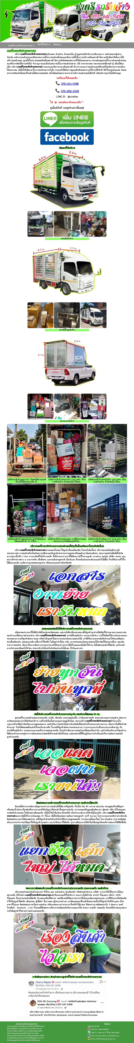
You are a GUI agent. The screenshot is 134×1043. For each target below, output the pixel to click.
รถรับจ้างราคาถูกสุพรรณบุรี (28, 1031)
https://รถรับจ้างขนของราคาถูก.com (103, 1039)
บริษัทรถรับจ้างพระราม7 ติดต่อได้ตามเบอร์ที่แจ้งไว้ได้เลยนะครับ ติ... (26, 481)
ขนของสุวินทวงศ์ (36, 1036)
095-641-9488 (70, 84)
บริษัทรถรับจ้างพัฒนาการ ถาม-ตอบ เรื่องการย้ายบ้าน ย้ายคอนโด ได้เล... (107, 540)
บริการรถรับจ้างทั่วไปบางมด (31, 1040)
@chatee (101, 1033)
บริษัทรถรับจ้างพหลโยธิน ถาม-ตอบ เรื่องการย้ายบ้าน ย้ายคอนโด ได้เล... (107, 481)
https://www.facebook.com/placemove (105, 1036)
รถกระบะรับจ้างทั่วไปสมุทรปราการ (30, 1038)
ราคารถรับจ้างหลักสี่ (31, 1026)
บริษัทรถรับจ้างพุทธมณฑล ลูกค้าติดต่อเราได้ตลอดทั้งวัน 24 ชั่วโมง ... (27, 540)
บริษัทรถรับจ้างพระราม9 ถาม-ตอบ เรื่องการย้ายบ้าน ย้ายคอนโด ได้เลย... (67, 481)
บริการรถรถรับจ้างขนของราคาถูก (27, 1024)
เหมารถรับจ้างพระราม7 (26, 1033)
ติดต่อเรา (58, 45)
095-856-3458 (70, 91)
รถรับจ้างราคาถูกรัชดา (28, 1029)
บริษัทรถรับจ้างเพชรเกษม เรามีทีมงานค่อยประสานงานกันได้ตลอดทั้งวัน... (67, 540)
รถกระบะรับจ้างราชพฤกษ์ (15, 1026)
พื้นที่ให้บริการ (44, 45)
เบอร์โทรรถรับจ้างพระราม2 (21, 45)
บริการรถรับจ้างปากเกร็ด (22, 1036)
